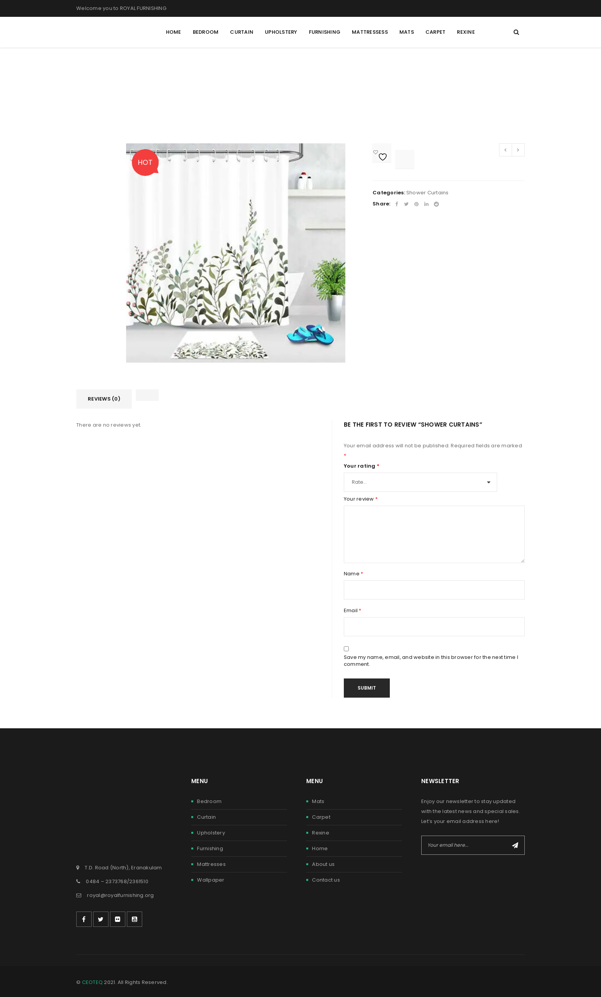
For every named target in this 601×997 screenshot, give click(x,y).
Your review (361, 499)
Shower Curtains (427, 192)
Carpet (321, 817)
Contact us (326, 880)
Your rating (361, 466)
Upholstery (211, 832)
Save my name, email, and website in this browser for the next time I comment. (431, 661)
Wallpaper (210, 880)
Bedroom (209, 801)
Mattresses (211, 864)
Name (353, 573)
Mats (318, 801)
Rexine (320, 832)
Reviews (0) (104, 398)
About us (323, 864)
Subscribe (515, 845)
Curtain (206, 817)
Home (320, 848)
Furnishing (210, 848)
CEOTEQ (92, 982)
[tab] (104, 399)
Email (352, 610)
